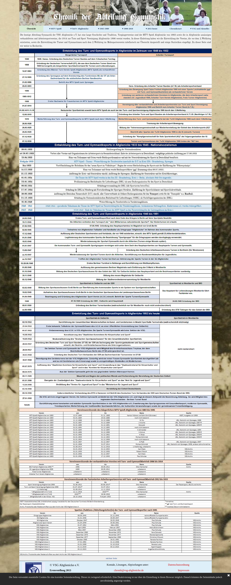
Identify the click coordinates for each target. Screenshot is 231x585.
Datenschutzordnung (178, 564)
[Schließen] (228, 577)
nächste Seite (111, 558)
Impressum (183, 570)
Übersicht (31, 28)
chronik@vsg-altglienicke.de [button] (129, 570)
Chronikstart (176, 28)
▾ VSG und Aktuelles (199, 28)
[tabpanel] (115, 40)
